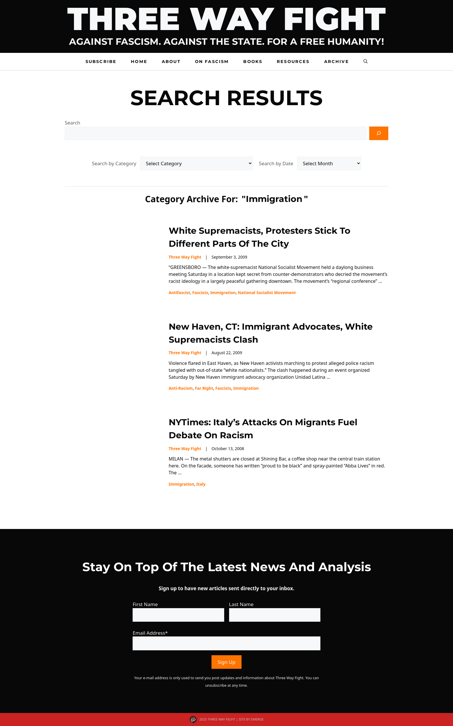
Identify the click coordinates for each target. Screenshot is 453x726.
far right (204, 388)
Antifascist (179, 292)
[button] (365, 61)
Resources (293, 61)
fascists (200, 292)
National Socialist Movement (267, 292)
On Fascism (212, 61)
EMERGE (257, 719)
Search (72, 122)
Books (252, 61)
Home (139, 61)
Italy (200, 484)
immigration (223, 292)
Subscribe (101, 61)
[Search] (378, 133)
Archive (336, 61)
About (171, 61)
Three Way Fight (185, 257)
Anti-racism (181, 388)
